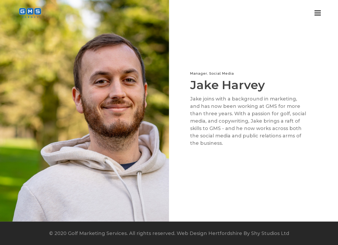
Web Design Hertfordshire (209, 233)
